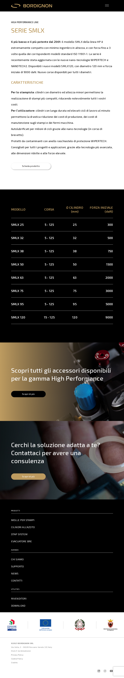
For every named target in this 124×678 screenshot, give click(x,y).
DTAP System (19, 534)
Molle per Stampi (22, 520)
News (14, 573)
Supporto (17, 566)
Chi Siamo (17, 559)
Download (18, 605)
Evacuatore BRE (21, 541)
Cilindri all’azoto (23, 527)
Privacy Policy (17, 655)
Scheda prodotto (32, 166)
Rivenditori (18, 598)
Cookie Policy (17, 659)
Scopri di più (29, 394)
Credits (14, 663)
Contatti (17, 580)
